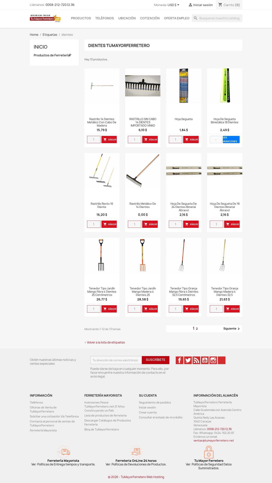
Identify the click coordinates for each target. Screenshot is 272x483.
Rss (196, 360)
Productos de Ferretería (52, 55)
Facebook (179, 360)
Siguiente (232, 328)
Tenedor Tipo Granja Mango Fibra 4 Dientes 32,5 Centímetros (183, 292)
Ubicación (127, 18)
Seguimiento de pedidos (155, 402)
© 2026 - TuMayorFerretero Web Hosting (136, 477)
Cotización (150, 18)
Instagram (213, 360)
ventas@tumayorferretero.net (214, 440)
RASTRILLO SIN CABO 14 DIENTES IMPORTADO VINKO (142, 122)
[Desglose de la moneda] (174, 5)
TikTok (221, 360)
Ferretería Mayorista (43, 430)
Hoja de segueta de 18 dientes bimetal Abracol (224, 207)
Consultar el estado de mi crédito (161, 417)
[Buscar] (217, 18)
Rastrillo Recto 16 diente (102, 205)
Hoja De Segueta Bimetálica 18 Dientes (224, 121)
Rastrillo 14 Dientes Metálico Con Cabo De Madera (101, 122)
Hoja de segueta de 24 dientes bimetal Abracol (184, 207)
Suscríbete (155, 360)
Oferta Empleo (177, 18)
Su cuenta (148, 395)
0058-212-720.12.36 (60, 5)
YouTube (205, 360)
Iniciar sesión (147, 407)
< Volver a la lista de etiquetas (104, 342)
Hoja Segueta (184, 119)
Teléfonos (104, 18)
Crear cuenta (148, 412)
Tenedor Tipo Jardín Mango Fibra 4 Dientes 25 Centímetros (101, 292)
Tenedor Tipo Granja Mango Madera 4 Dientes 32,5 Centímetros (224, 293)
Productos (81, 18)
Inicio (40, 47)
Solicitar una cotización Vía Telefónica (54, 416)
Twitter (188, 360)
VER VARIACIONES (230, 139)
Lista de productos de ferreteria (105, 415)
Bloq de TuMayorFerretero (101, 429)
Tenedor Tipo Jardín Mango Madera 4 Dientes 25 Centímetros (143, 293)
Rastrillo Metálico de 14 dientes (143, 205)
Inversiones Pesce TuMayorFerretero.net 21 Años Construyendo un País (104, 406)
